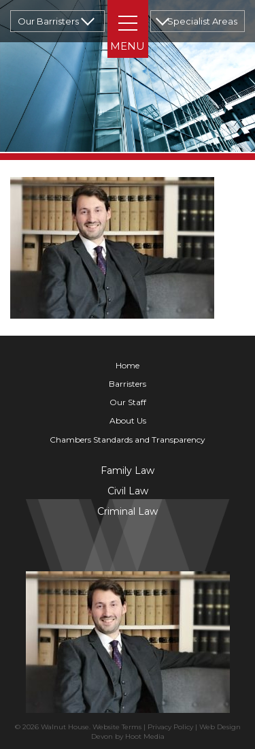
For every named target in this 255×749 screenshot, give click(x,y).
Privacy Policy (170, 726)
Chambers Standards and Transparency (127, 439)
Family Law (127, 470)
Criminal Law (127, 511)
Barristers (127, 384)
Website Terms (116, 726)
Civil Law (127, 491)
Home (127, 365)
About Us (127, 420)
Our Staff (127, 402)
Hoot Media (145, 736)
